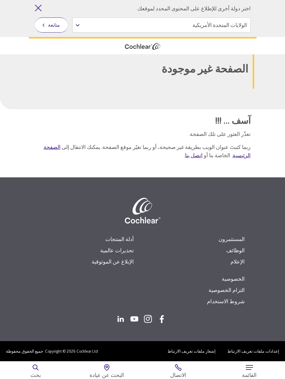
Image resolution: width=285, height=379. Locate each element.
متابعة (54, 25)
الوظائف (235, 250)
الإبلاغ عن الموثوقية (113, 261)
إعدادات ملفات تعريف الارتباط (253, 351)
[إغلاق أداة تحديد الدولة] (38, 8)
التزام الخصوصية (226, 290)
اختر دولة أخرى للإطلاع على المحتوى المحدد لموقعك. (194, 8)
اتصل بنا (194, 155)
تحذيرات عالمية (117, 250)
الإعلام (237, 261)
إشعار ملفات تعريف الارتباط (192, 351)
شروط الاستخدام (226, 301)
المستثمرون (232, 239)
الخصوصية (233, 279)
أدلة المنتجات (119, 239)
